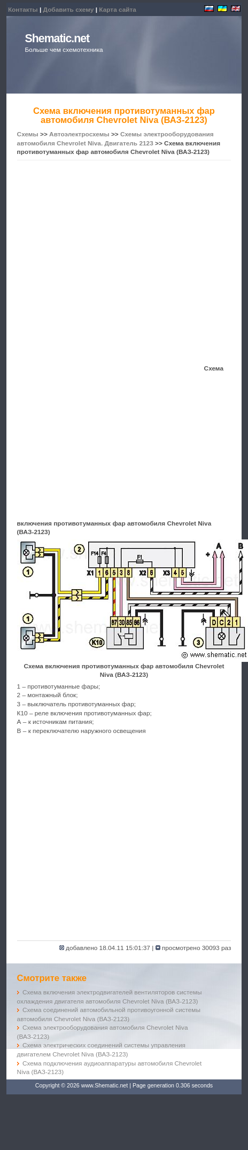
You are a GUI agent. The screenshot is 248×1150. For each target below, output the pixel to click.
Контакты (23, 9)
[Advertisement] (101, 264)
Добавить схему (68, 9)
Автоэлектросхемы (79, 134)
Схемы (27, 134)
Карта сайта (117, 9)
